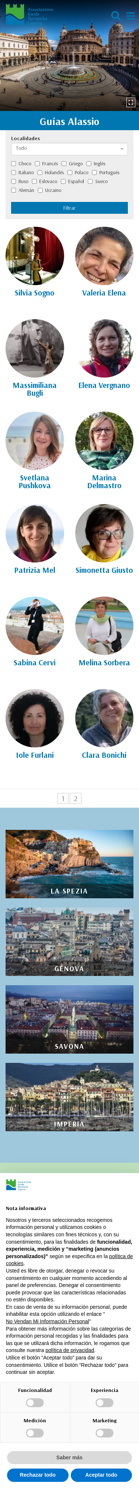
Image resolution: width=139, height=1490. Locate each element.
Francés (46, 163)
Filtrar (69, 208)
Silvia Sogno (34, 292)
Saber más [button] (69, 1457)
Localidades (25, 138)
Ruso (19, 181)
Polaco (77, 172)
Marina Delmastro (104, 481)
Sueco (97, 181)
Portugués (105, 172)
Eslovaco (44, 181)
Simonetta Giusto (104, 570)
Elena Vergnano (104, 385)
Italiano (22, 172)
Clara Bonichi (104, 755)
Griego (72, 163)
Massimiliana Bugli (35, 389)
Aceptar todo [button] (101, 1475)
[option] (69, 55)
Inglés (95, 163)
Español (72, 181)
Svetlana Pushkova (35, 481)
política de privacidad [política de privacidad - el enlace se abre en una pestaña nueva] (70, 1350)
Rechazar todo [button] (38, 1475)
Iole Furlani (35, 755)
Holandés (50, 172)
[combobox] (69, 149)
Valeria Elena (104, 292)
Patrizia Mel (34, 570)
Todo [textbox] (21, 148)
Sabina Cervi (35, 662)
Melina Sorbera (104, 662)
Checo (21, 163)
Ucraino (49, 190)
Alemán (22, 190)
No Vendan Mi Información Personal (47, 1321)
